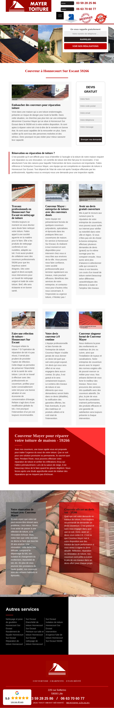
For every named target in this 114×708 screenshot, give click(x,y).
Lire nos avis (17, 702)
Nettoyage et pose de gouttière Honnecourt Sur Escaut (14, 624)
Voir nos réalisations (85, 46)
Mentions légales (78, 703)
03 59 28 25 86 (83, 3)
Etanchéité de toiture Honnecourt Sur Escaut (34, 625)
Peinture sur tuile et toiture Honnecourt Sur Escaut (35, 634)
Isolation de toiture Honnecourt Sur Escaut (54, 625)
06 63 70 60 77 (83, 9)
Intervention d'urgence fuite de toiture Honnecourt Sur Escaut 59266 (54, 636)
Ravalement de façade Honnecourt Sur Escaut (14, 634)
